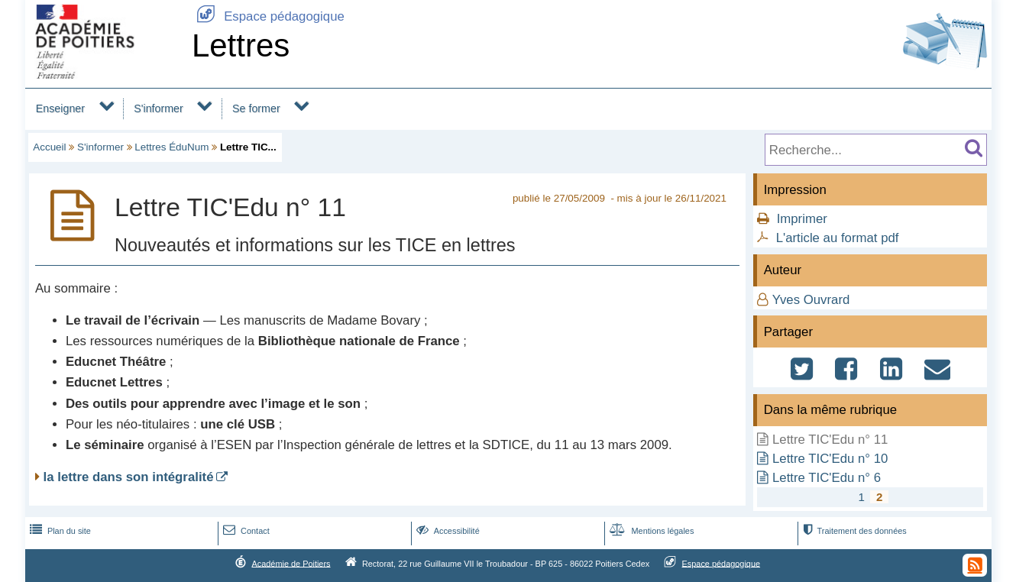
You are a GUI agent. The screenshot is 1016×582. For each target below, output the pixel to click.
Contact (245, 530)
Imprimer (802, 219)
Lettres (241, 45)
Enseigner (60, 108)
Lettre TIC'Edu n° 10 (830, 458)
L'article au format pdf (837, 238)
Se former (256, 108)
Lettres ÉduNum (171, 147)
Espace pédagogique (268, 16)
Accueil (49, 147)
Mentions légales (650, 530)
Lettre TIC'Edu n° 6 (826, 477)
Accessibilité (446, 530)
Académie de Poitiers (290, 562)
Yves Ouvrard (811, 300)
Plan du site (59, 530)
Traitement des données (853, 530)
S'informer (158, 108)
